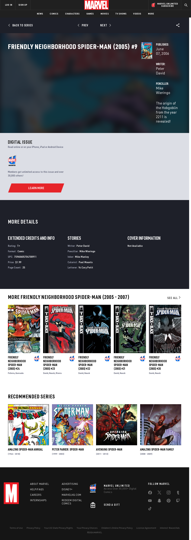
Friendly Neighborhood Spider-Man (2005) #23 (52, 359)
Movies (105, 13)
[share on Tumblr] (178, 492)
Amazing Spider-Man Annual (25, 446)
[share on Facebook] (150, 492)
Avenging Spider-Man (109, 446)
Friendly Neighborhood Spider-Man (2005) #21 (123, 359)
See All (174, 295)
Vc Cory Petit (86, 264)
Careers (36, 493)
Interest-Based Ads (170, 526)
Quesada (19, 370)
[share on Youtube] (150, 500)
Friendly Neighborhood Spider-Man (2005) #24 (17, 359)
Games (90, 13)
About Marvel (39, 482)
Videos (137, 13)
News (40, 13)
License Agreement (146, 526)
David (45, 370)
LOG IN (8, 4)
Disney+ (67, 488)
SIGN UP (22, 4)
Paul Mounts (86, 258)
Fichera (11, 370)
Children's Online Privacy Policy (117, 526)
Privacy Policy (33, 526)
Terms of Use (16, 526)
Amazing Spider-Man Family (157, 446)
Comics (54, 13)
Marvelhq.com (71, 493)
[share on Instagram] (168, 492)
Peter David (72, 89)
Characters (72, 13)
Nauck (52, 370)
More (151, 13)
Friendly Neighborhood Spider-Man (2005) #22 (87, 359)
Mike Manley (82, 253)
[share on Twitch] (178, 500)
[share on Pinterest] (168, 500)
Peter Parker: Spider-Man (68, 446)
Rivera (59, 370)
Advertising (70, 482)
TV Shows (121, 13)
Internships (38, 498)
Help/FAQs (37, 488)
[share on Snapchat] (159, 500)
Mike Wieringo (131, 89)
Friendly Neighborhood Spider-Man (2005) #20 (158, 359)
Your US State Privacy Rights (58, 526)
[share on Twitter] (159, 492)
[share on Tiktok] (150, 508)
